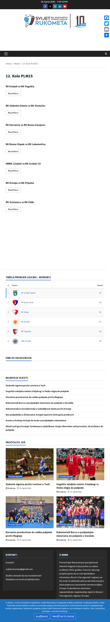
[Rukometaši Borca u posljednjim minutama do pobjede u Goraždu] (80, 512)
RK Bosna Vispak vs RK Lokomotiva (26, 144)
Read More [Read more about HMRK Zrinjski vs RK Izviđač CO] (14, 171)
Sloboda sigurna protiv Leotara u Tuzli (25, 385)
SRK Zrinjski (26, 341)
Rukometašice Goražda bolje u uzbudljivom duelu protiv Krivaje (38, 408)
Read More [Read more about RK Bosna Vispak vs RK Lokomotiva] (14, 152)
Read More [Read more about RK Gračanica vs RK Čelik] (14, 210)
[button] (6, 54)
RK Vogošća (26, 331)
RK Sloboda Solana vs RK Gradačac (26, 105)
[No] (106, 610)
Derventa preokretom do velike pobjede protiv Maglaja (34, 397)
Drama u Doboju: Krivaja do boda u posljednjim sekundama (36, 420)
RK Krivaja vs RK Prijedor (20, 183)
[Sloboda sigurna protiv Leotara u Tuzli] (30, 464)
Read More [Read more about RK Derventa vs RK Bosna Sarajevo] (14, 132)
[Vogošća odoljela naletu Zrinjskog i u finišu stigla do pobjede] (80, 464)
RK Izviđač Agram (28, 293)
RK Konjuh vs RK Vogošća (20, 86)
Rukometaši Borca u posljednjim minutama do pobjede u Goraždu (39, 402)
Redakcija (11, 488)
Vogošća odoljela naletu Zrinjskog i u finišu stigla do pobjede (37, 391)
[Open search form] (106, 54)
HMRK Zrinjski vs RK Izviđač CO (23, 163)
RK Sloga (25, 312)
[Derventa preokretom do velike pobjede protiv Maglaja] (30, 512)
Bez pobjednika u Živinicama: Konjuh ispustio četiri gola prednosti (40, 414)
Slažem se (42, 616)
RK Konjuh (25, 322)
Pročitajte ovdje (63, 616)
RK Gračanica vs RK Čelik (20, 202)
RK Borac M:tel (27, 302)
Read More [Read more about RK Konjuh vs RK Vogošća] (14, 94)
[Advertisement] (55, 40)
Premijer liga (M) (15, 476)
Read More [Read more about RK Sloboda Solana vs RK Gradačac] (14, 113)
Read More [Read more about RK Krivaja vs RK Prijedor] (14, 190)
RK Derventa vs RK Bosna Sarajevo (25, 125)
